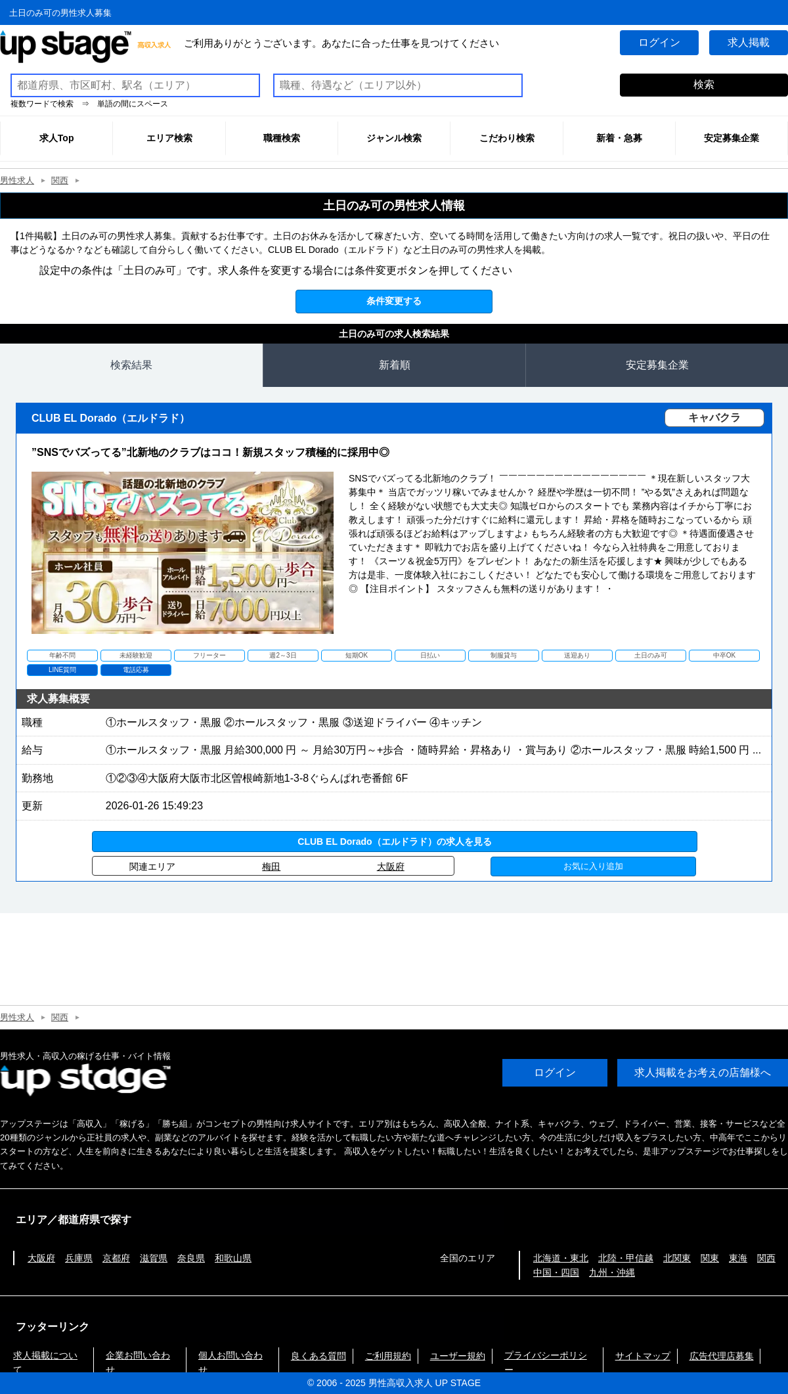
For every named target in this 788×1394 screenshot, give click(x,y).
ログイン (659, 42)
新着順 (394, 365)
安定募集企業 (657, 365)
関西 (59, 180)
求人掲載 (749, 42)
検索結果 (131, 365)
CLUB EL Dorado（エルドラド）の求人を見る (394, 841)
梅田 (271, 866)
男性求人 (17, 180)
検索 (703, 84)
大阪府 (391, 866)
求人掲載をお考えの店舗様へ (702, 1073)
